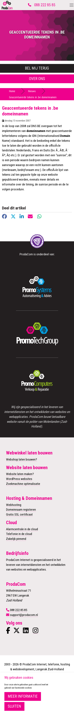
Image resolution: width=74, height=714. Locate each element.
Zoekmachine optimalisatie (23, 484)
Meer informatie (23, 696)
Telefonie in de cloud (19, 534)
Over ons (37, 78)
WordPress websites (19, 479)
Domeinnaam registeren (21, 509)
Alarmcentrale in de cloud (22, 529)
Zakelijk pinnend (16, 539)
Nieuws (32, 91)
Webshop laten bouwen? (21, 459)
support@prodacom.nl (24, 615)
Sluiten (14, 706)
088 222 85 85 (44, 5)
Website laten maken (19, 474)
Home (12, 91)
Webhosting (13, 505)
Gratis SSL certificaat (19, 514)
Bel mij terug (37, 68)
